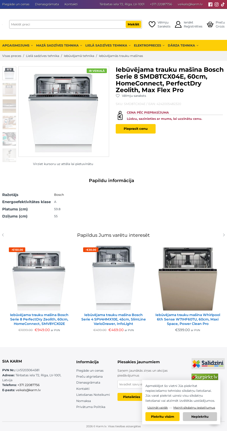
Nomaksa (83, 401)
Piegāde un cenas (15, 4)
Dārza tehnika (183, 45)
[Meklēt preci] (75, 24)
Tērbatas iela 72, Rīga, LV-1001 (122, 4)
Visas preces (11, 56)
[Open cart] (216, 24)
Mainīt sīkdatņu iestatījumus (194, 407)
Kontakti (71, 4)
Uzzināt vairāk (157, 407)
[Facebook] (210, 4)
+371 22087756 (161, 4)
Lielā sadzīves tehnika (108, 45)
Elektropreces (149, 45)
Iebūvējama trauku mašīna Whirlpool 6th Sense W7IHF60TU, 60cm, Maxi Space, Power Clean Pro (187, 319)
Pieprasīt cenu (136, 129)
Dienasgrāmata (47, 4)
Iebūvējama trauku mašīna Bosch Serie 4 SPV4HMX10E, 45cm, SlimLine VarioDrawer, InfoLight (113, 319)
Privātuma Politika (90, 407)
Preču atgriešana (89, 377)
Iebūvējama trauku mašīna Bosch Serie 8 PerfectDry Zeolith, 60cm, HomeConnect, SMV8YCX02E (39, 319)
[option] (9, 73)
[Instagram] (217, 4)
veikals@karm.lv (190, 4)
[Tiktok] (223, 4)
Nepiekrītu (200, 417)
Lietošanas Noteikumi (93, 395)
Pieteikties (131, 397)
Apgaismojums (17, 45)
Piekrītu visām (162, 417)
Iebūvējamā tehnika (79, 56)
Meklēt (133, 24)
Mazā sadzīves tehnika (59, 45)
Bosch (59, 195)
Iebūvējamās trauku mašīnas (121, 56)
